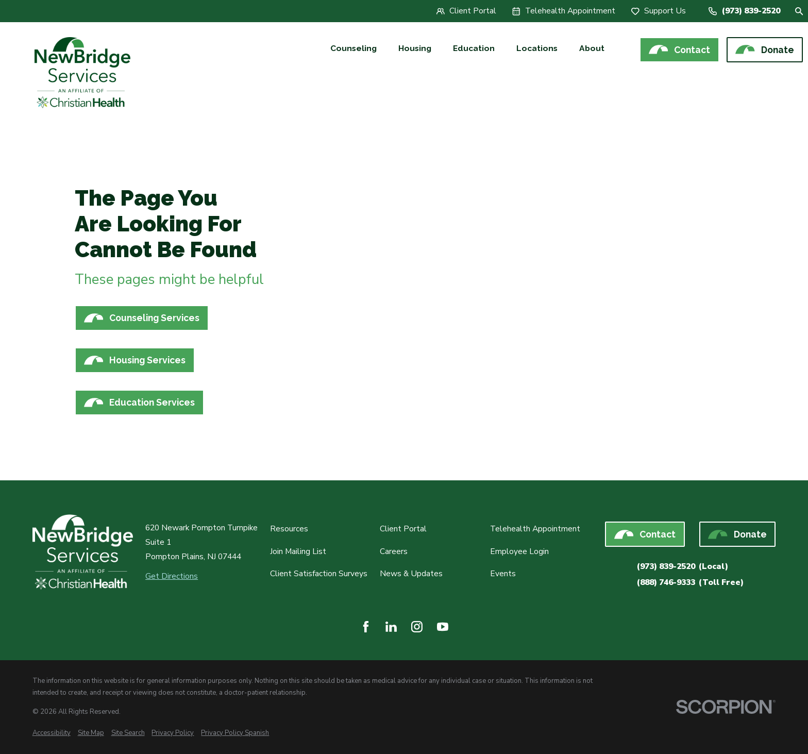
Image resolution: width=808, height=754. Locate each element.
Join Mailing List (298, 551)
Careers (394, 551)
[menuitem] (51, 733)
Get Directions (171, 576)
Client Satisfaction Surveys (318, 573)
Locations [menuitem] (537, 48)
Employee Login (519, 551)
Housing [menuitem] (414, 48)
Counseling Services (141, 318)
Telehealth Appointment (535, 528)
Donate (764, 49)
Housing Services (135, 360)
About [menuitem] (591, 48)
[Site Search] (799, 11)
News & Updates (411, 573)
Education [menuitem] (474, 48)
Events (503, 573)
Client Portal (403, 528)
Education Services (139, 402)
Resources (289, 528)
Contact (679, 49)
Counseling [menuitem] (353, 48)
